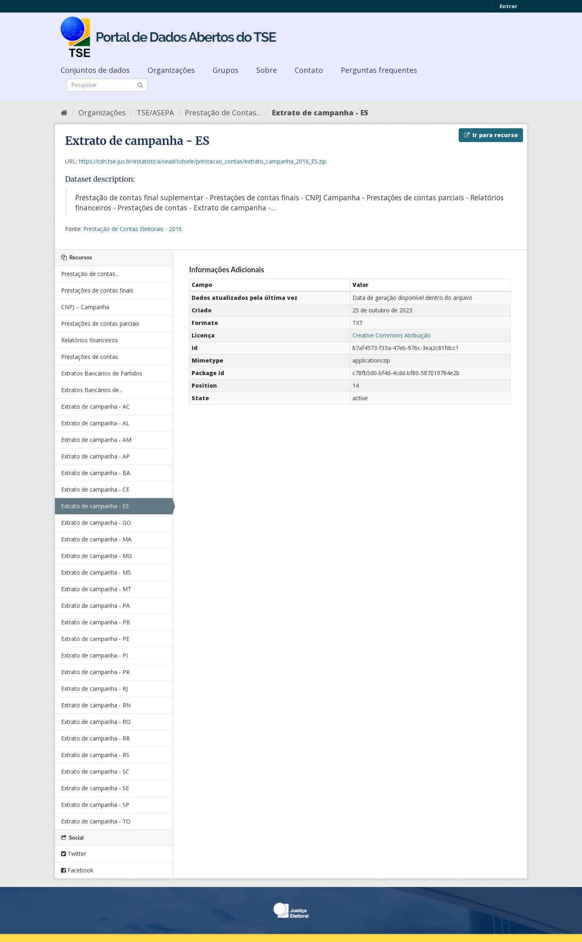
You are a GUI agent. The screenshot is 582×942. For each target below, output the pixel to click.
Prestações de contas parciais (100, 323)
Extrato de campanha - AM (96, 439)
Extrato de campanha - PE (95, 639)
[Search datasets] (107, 84)
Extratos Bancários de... (91, 390)
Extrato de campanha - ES (320, 112)
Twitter (73, 853)
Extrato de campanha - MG (96, 556)
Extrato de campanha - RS (95, 755)
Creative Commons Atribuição (391, 335)
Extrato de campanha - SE (95, 788)
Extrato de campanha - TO (96, 821)
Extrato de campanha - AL (95, 423)
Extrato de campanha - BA (95, 473)
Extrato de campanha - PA (95, 605)
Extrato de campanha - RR (95, 738)
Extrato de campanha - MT (96, 589)
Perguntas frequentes (379, 70)
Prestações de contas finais (97, 290)
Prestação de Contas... (223, 112)
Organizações (171, 70)
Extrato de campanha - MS (96, 572)
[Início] (64, 112)
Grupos (225, 70)
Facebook (77, 870)
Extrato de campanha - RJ (94, 688)
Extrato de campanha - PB (95, 622)
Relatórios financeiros (89, 340)
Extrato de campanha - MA (96, 539)
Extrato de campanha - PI (94, 655)
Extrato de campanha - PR (95, 672)
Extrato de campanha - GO (96, 522)
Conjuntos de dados (95, 70)
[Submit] (140, 84)
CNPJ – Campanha (85, 307)
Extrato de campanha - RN (96, 705)
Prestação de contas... (90, 274)
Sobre (266, 70)
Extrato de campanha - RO (96, 722)
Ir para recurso (491, 135)
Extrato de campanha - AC (95, 406)
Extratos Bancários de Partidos (101, 373)
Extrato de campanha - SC (95, 771)
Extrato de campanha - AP (95, 456)
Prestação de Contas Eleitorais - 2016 (132, 229)
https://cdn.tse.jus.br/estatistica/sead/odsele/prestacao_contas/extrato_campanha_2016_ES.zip (202, 161)
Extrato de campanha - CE (95, 489)
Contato (309, 70)
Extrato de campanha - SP (95, 804)
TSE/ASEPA (155, 112)
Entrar (508, 6)
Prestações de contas (89, 357)
